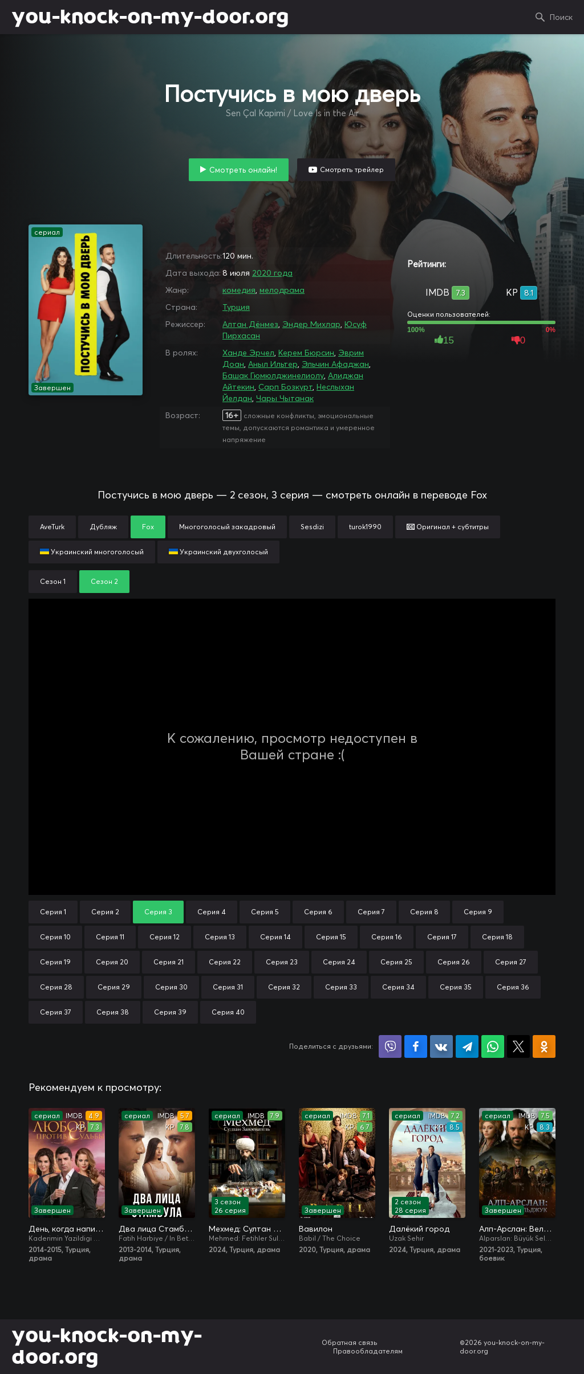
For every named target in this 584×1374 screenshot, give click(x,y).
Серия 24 (339, 962)
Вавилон (315, 1229)
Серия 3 (158, 911)
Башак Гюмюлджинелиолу (273, 375)
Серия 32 (284, 987)
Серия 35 (456, 987)
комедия (239, 290)
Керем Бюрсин (306, 352)
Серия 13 (220, 937)
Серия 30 (171, 987)
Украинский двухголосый (218, 551)
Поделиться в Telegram (467, 1046)
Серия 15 (331, 937)
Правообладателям (368, 1351)
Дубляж (103, 526)
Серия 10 (55, 937)
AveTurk (52, 526)
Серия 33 (341, 987)
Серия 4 (211, 911)
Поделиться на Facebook (415, 1046)
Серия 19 (55, 962)
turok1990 (365, 526)
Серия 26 (453, 962)
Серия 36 (513, 987)
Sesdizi (312, 526)
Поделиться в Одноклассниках (544, 1046)
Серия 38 (112, 1012)
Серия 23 (282, 962)
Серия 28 (56, 987)
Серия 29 (114, 987)
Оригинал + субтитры (448, 526)
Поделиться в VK (441, 1046)
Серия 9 (478, 911)
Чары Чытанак (285, 398)
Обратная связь (350, 1342)
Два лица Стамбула (157, 1229)
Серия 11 (110, 937)
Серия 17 (442, 937)
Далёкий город (419, 1229)
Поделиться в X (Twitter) (518, 1046)
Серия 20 (112, 962)
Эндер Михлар (311, 324)
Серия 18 (497, 937)
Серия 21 (168, 962)
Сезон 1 (53, 581)
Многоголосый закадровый (227, 526)
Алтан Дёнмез (250, 324)
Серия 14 (275, 937)
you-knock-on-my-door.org (150, 17)
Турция (236, 307)
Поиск (561, 17)
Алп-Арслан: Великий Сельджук (517, 1229)
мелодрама (282, 290)
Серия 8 (424, 911)
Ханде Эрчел (248, 352)
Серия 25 (396, 962)
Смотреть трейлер (352, 169)
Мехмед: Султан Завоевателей (247, 1229)
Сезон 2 (104, 581)
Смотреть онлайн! (243, 169)
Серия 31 (228, 987)
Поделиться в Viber (390, 1046)
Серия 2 (105, 911)
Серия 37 (55, 1012)
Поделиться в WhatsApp (492, 1046)
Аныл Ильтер (273, 364)
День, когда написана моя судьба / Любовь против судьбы (67, 1229)
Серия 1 (53, 911)
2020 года (272, 273)
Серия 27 (510, 962)
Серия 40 (228, 1012)
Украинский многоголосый (92, 551)
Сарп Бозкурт (285, 387)
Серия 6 (318, 911)
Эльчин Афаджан (335, 364)
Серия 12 (164, 937)
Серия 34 (398, 987)
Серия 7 (371, 911)
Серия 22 (225, 962)
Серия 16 (386, 937)
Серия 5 (265, 911)
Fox (148, 526)
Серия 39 (170, 1012)
